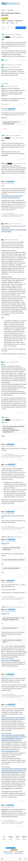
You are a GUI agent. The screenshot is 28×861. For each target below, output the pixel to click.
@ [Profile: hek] (3, 88)
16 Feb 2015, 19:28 (18, 37)
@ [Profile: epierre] (3, 543)
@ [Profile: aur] (2, 39)
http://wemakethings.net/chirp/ (10, 751)
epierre (5, 181)
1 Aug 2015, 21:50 (10, 466)
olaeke (4, 67)
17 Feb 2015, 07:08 (21, 163)
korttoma (5, 108)
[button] (2, 858)
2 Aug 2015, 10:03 (10, 541)
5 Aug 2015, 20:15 (10, 807)
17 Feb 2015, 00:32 (14, 86)
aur (4, 34)
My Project (5, 18)
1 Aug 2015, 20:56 (10, 446)
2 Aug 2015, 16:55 (10, 611)
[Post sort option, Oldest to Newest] (3, 28)
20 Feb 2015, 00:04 (14, 239)
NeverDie (5, 464)
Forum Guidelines (19, 851)
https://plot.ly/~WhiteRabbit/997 (10, 660)
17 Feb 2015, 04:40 (10, 110)
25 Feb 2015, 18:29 (14, 362)
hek (4, 37)
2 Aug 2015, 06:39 (10, 513)
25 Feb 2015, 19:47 (18, 420)
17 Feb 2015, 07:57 (10, 183)
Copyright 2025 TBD (8, 851)
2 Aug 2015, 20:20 (10, 676)
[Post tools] (25, 60)
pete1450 (5, 223)
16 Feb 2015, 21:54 (15, 67)
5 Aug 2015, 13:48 (10, 706)
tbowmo (5, 163)
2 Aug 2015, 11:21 (10, 582)
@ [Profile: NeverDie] (4, 516)
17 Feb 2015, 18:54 (17, 223)
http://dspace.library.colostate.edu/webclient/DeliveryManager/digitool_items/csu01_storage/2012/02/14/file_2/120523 (14, 770)
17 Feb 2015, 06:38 (18, 138)
